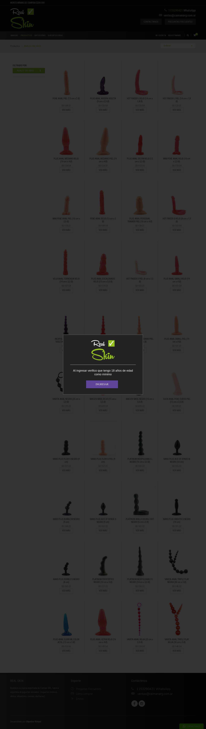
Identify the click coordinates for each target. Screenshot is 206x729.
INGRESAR (102, 384)
